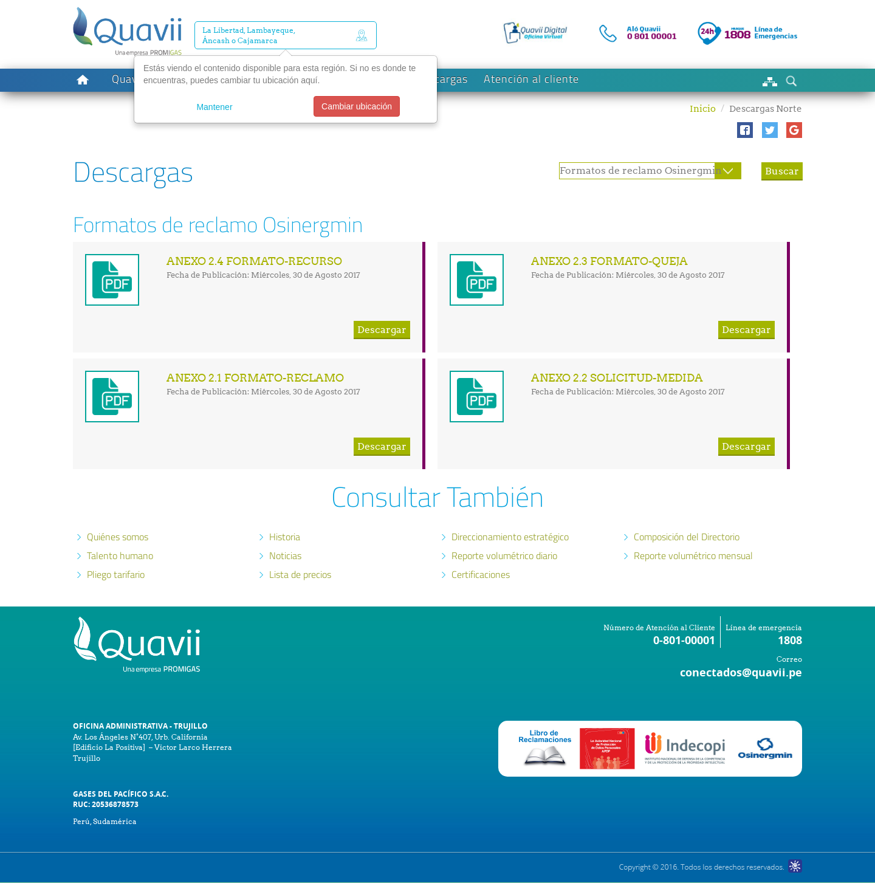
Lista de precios (300, 574)
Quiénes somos (117, 536)
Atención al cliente (531, 78)
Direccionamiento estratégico (510, 536)
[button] (745, 130)
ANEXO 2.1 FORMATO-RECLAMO (255, 377)
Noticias (285, 555)
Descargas (441, 78)
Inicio (703, 108)
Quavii (128, 78)
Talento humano (120, 555)
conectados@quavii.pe (741, 672)
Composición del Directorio (686, 536)
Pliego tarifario (116, 574)
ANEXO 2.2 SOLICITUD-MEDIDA (617, 377)
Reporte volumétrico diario (504, 555)
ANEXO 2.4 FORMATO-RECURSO (254, 261)
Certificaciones (480, 574)
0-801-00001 (684, 640)
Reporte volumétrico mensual (693, 555)
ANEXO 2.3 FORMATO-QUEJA (609, 261)
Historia (284, 536)
